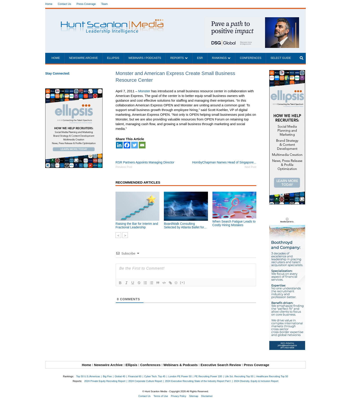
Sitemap (193, 396)
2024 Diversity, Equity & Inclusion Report (256, 381)
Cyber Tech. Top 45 (154, 376)
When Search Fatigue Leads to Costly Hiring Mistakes (234, 223)
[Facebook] (127, 145)
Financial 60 (134, 376)
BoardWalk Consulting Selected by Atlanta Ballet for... (185, 225)
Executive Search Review (221, 365)
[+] (182, 282)
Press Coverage (86, 4)
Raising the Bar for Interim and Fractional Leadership (137, 225)
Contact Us (64, 4)
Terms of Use (161, 396)
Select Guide (280, 58)
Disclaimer (206, 396)
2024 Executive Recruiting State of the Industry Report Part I (198, 381)
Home (48, 4)
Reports (177, 58)
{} (176, 282)
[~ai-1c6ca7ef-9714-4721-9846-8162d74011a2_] (252, 19)
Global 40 (120, 376)
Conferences (250, 58)
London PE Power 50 (180, 376)
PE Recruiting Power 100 (208, 376)
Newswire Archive (83, 58)
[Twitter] (134, 145)
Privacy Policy (178, 396)
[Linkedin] (119, 145)
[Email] (142, 145)
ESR (200, 58)
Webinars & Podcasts (180, 365)
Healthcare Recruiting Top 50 (272, 376)
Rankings (219, 58)
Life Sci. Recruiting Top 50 (239, 376)
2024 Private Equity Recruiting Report (104, 381)
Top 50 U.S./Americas (88, 376)
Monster (144, 91)
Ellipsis (113, 58)
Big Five (107, 376)
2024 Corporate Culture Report (145, 381)
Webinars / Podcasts (144, 58)
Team (104, 4)
